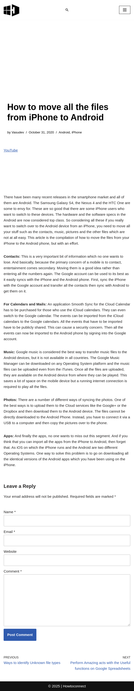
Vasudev (18, 132)
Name (10, 512)
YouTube (11, 150)
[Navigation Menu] (124, 10)
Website (10, 551)
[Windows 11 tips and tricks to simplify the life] (12, 9)
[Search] (67, 9)
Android (64, 132)
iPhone (77, 132)
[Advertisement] (67, 65)
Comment (13, 571)
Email (9, 532)
